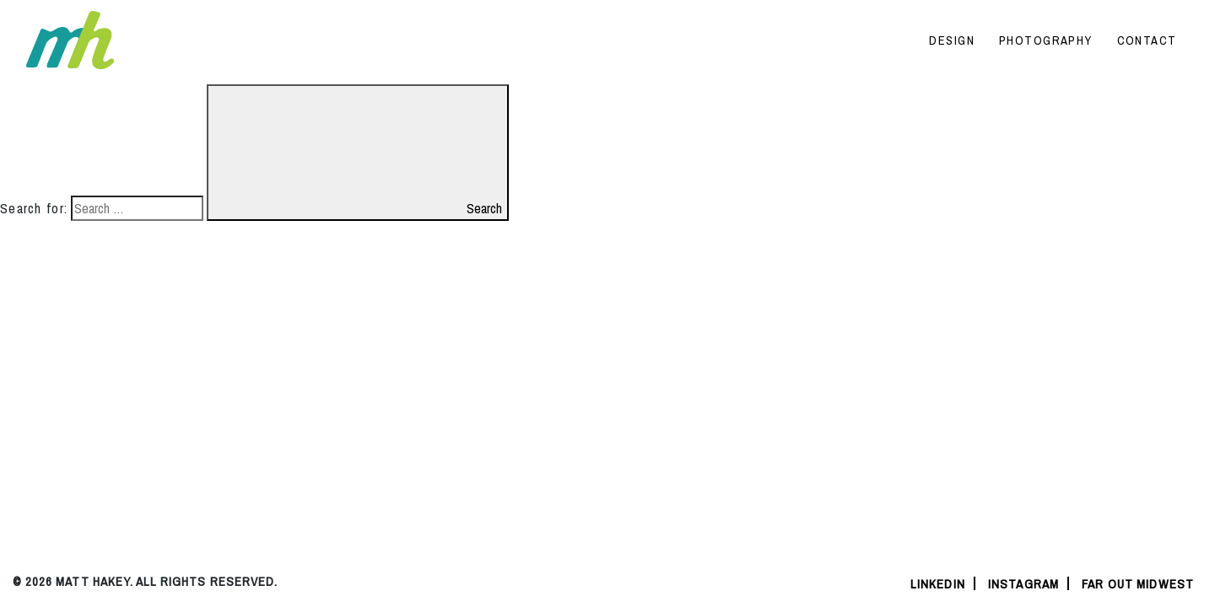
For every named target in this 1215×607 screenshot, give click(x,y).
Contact (1147, 40)
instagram (1023, 584)
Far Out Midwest (1138, 584)
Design (952, 40)
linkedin (937, 584)
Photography (1046, 40)
